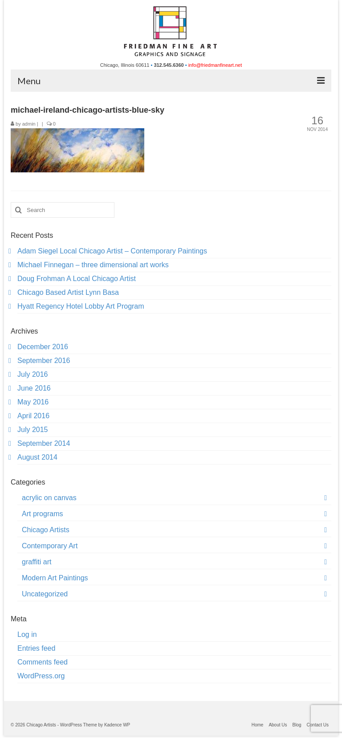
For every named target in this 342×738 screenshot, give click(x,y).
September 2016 (43, 360)
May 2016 (33, 402)
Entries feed (36, 648)
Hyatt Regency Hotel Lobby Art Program (80, 306)
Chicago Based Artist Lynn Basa (68, 292)
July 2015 (32, 429)
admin (29, 123)
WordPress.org (41, 676)
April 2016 (33, 416)
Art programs (42, 514)
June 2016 (34, 388)
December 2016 (42, 347)
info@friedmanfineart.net (215, 65)
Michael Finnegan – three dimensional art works (93, 265)
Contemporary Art (49, 546)
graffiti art (36, 562)
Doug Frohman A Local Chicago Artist (76, 278)
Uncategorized (45, 594)
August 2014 (37, 457)
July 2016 (32, 374)
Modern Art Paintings (55, 578)
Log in (27, 634)
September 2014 (43, 443)
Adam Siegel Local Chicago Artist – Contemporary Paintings (112, 251)
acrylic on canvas (49, 498)
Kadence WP (117, 724)
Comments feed (42, 662)
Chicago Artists (45, 530)
